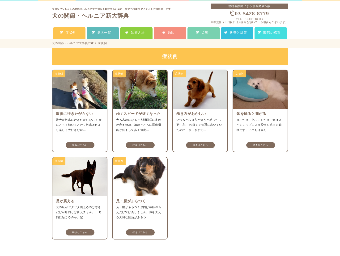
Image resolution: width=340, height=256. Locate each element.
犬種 (204, 32)
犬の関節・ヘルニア (90, 16)
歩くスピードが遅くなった (138, 114)
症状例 (70, 32)
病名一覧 (104, 32)
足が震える (65, 201)
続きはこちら (79, 145)
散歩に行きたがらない (74, 114)
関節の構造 (272, 32)
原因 (171, 32)
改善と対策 (238, 32)
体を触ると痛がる (251, 114)
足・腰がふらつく (131, 201)
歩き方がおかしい (191, 114)
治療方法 (138, 32)
